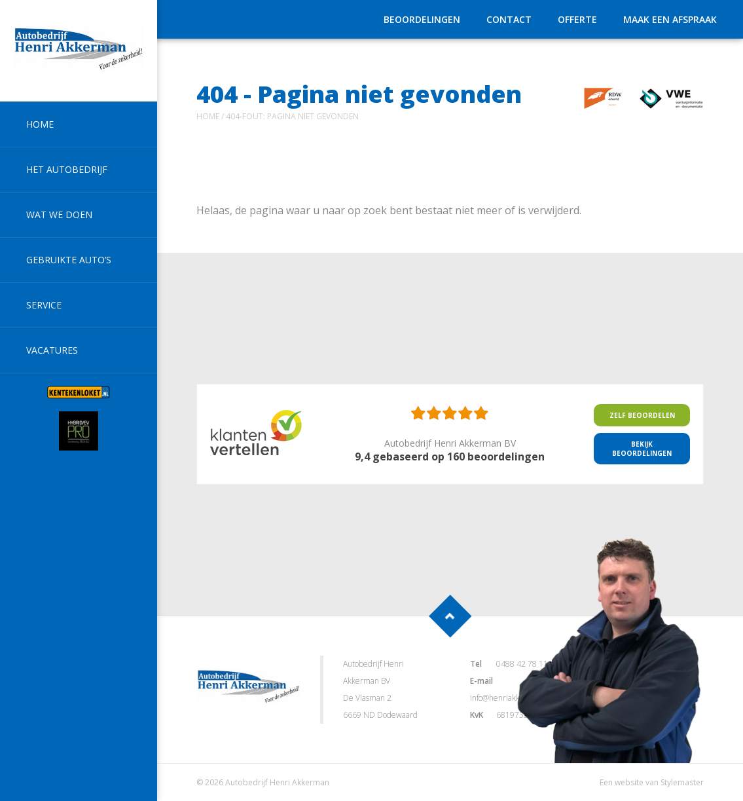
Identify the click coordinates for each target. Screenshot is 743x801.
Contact (509, 19)
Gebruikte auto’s (68, 259)
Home (40, 124)
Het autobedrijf (66, 169)
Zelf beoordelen (642, 415)
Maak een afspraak (670, 19)
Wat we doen (59, 214)
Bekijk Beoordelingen (642, 448)
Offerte (577, 19)
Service (44, 305)
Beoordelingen (422, 19)
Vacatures (52, 350)
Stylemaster (682, 782)
